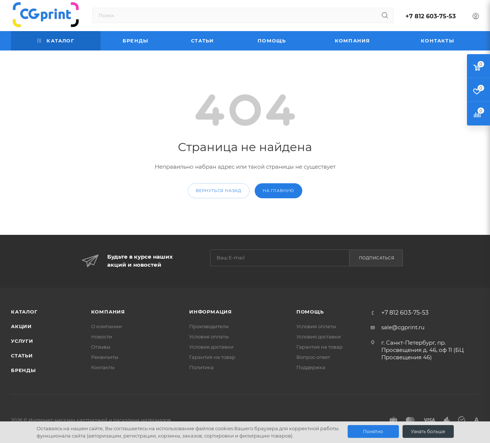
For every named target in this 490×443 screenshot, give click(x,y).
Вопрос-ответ (313, 357)
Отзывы (100, 347)
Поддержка (310, 367)
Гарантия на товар (212, 357)
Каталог (24, 312)
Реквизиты (104, 357)
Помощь (310, 312)
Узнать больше (428, 431)
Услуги (22, 341)
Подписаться (376, 257)
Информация (210, 312)
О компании (106, 326)
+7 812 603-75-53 (430, 16)
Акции (21, 326)
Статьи (22, 355)
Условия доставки (211, 347)
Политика (201, 367)
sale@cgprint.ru (402, 327)
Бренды (23, 370)
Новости (101, 336)
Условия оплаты (209, 336)
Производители (209, 326)
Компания (108, 312)
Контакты (103, 367)
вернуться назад (219, 190)
